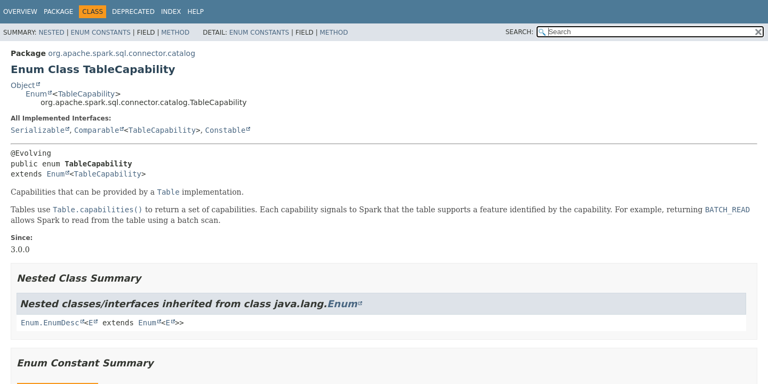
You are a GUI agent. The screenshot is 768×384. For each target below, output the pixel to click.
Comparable (96, 130)
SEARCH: (520, 32)
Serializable (38, 130)
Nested (51, 32)
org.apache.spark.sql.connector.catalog (121, 53)
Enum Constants (100, 32)
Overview (20, 11)
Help (195, 11)
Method (175, 32)
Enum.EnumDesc (50, 322)
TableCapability (86, 94)
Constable (225, 130)
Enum (36, 94)
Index (171, 11)
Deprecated (133, 11)
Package (58, 11)
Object (23, 85)
